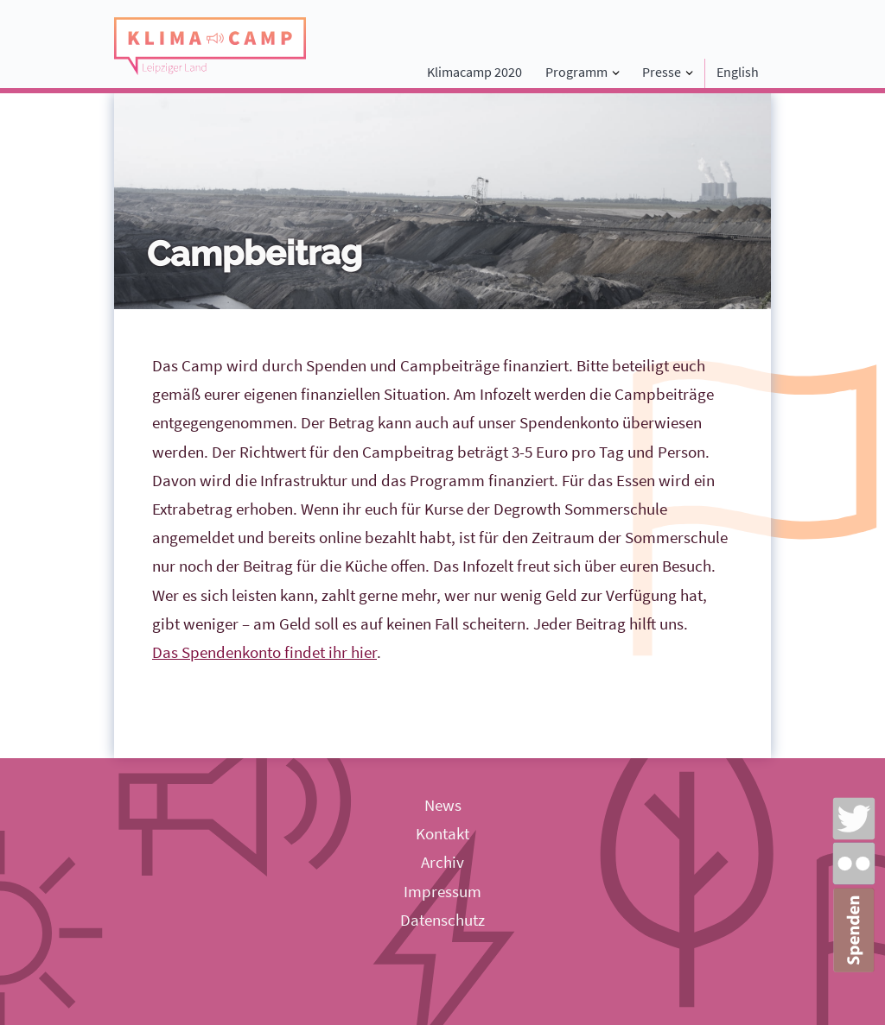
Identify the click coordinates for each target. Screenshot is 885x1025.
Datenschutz (442, 919)
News (443, 804)
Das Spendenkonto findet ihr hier (264, 652)
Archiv (442, 861)
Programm (576, 71)
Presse (661, 71)
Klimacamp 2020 (474, 71)
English (737, 71)
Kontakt (442, 833)
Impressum (442, 891)
